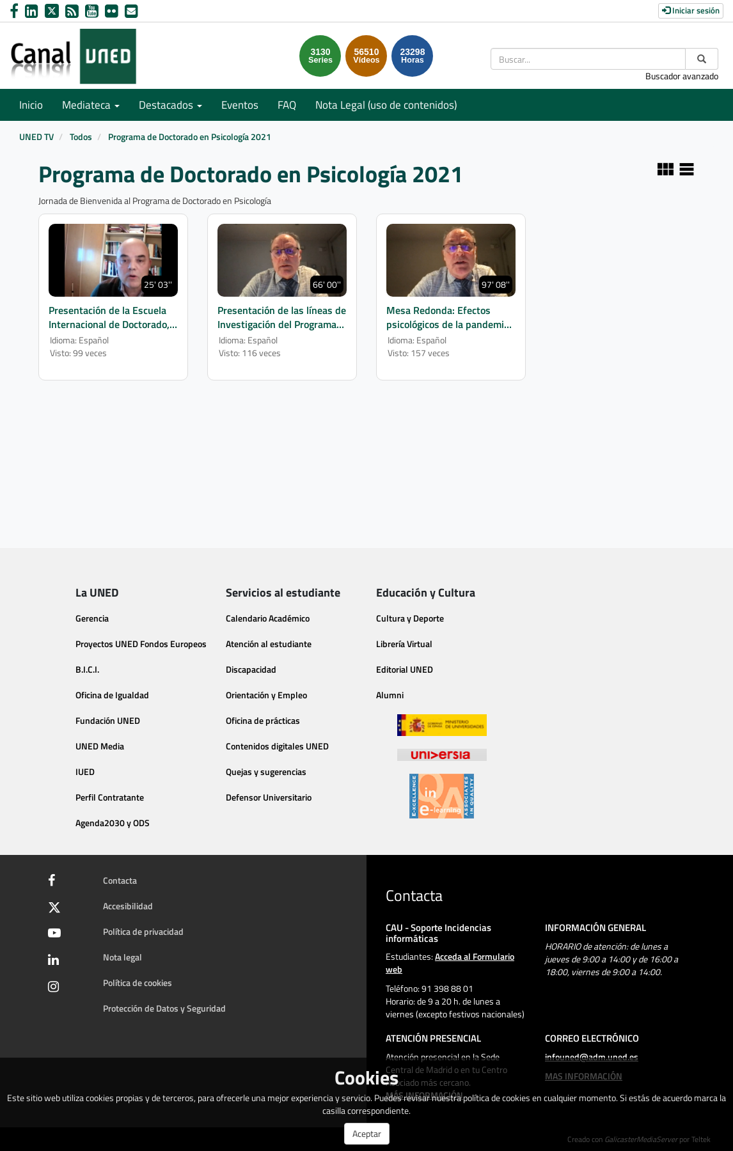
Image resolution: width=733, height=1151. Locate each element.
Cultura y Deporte (410, 618)
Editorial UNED (404, 669)
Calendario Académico (268, 618)
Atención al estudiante (268, 643)
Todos (81, 136)
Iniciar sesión (691, 10)
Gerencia (92, 618)
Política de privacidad (143, 931)
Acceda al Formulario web (450, 963)
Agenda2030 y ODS (112, 822)
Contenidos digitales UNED (277, 746)
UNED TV (36, 136)
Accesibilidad (128, 905)
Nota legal (122, 957)
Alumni (390, 694)
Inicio (31, 105)
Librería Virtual (404, 643)
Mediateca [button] (91, 105)
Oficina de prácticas (263, 720)
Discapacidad (251, 669)
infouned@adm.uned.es (591, 1056)
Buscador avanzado (681, 75)
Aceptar (366, 1133)
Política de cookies (137, 982)
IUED (85, 771)
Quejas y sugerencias (266, 771)
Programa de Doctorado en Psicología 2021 (189, 136)
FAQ (287, 105)
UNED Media (99, 746)
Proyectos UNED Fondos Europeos (141, 643)
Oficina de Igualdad (112, 694)
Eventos (239, 105)
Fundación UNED (107, 720)
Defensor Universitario (268, 797)
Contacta (120, 880)
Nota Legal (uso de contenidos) (386, 105)
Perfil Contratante (109, 797)
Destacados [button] (170, 105)
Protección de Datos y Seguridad (164, 1008)
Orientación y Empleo (266, 694)
